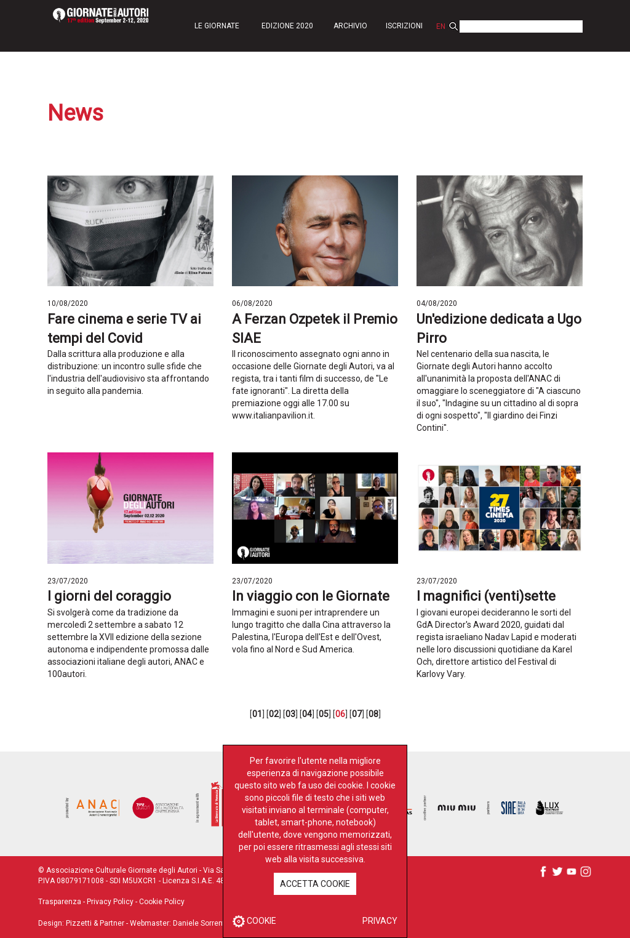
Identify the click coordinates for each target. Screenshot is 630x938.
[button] (216, 25)
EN (440, 26)
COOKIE (254, 921)
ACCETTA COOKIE (315, 884)
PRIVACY (379, 921)
